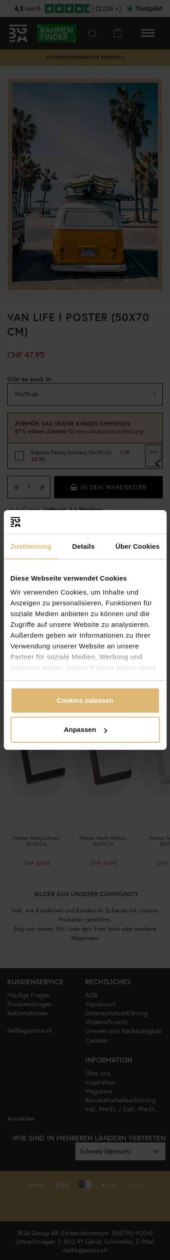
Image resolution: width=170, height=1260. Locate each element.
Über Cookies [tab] (137, 546)
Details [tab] (83, 546)
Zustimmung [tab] (30, 546)
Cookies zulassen (85, 700)
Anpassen (85, 729)
